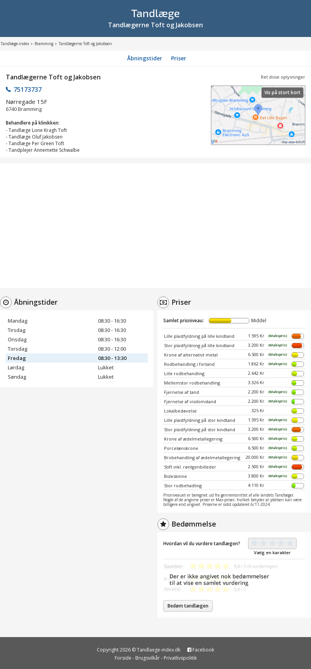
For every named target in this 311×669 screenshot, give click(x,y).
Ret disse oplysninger (283, 77)
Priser (178, 58)
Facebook (200, 649)
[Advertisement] (155, 225)
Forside (123, 658)
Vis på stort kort (282, 92)
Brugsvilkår (147, 658)
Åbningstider (144, 58)
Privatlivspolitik (180, 658)
